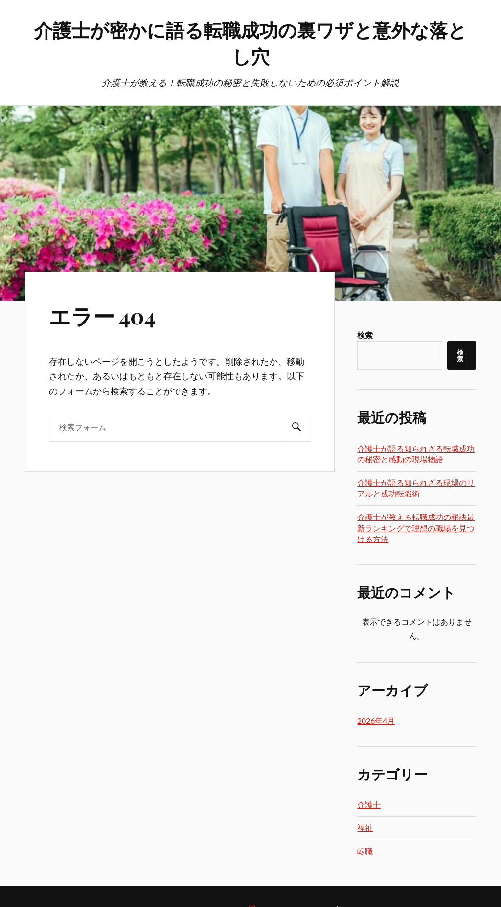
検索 (365, 335)
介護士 (369, 804)
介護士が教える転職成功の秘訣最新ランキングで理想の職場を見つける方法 (416, 527)
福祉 (365, 827)
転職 (365, 851)
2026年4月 (376, 720)
